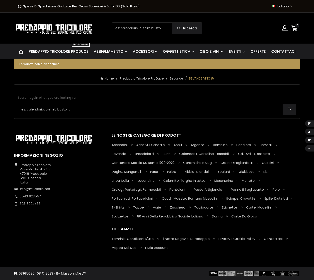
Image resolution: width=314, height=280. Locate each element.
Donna (217, 216)
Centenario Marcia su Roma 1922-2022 (143, 162)
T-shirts (118, 207)
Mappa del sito (124, 247)
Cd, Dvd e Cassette (254, 153)
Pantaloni (177, 189)
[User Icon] (285, 28)
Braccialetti (144, 153)
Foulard (224, 171)
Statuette (120, 216)
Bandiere (243, 145)
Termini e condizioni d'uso (133, 238)
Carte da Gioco (244, 216)
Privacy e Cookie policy (236, 238)
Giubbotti (246, 171)
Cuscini (268, 162)
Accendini (120, 145)
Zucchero (177, 207)
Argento (197, 145)
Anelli (178, 145)
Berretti (266, 145)
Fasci (154, 171)
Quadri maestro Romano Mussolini (190, 198)
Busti (167, 153)
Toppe (138, 207)
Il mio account (156, 247)
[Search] (187, 28)
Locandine (146, 180)
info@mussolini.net (35, 189)
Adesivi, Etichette (150, 145)
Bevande (119, 153)
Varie (157, 207)
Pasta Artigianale (208, 189)
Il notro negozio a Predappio (186, 238)
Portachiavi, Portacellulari (132, 198)
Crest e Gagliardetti (236, 162)
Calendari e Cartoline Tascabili (204, 153)
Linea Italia (120, 180)
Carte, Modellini (258, 207)
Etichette (229, 207)
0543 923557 (30, 196)
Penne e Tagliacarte (247, 189)
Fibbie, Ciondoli (197, 171)
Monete (248, 180)
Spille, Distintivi (276, 198)
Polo (276, 189)
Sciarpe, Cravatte (241, 198)
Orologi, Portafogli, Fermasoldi (136, 189)
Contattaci (273, 238)
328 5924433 (30, 203)
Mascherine (223, 180)
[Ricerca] (142, 28)
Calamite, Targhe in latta (184, 180)
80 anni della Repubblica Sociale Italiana (170, 216)
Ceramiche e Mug (197, 162)
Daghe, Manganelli (127, 171)
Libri (266, 171)
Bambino (220, 145)
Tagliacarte (203, 207)
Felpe (171, 171)
